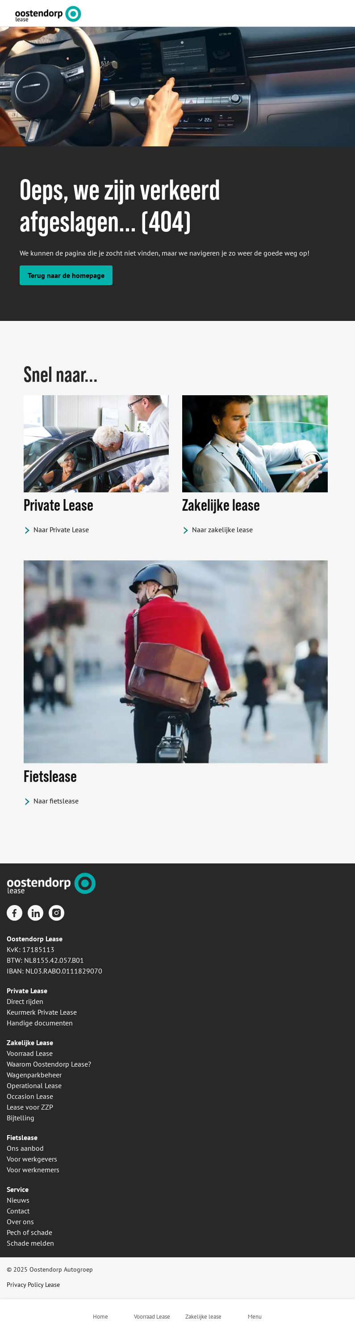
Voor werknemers (33, 1169)
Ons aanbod (25, 1148)
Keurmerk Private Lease (42, 1012)
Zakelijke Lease (30, 1042)
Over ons (20, 1221)
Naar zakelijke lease (222, 529)
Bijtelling (20, 1117)
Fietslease (22, 1137)
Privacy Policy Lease (33, 1285)
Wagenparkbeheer (34, 1074)
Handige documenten (40, 1022)
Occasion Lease (30, 1096)
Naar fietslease (56, 800)
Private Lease (27, 990)
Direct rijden (25, 1001)
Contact (18, 1210)
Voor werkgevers (32, 1158)
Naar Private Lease (61, 529)
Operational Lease (34, 1085)
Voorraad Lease (30, 1053)
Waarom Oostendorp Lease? (49, 1063)
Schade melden (30, 1243)
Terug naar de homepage (66, 275)
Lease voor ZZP (30, 1106)
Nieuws (18, 1200)
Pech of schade (29, 1232)
